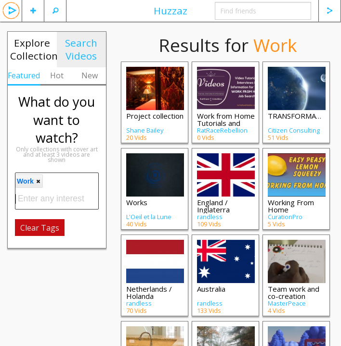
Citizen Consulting (294, 130)
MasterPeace (287, 303)
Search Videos (81, 49)
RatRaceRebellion (222, 130)
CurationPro (285, 216)
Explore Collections (33, 49)
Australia (211, 289)
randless (210, 216)
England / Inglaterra (213, 206)
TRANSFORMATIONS (303, 116)
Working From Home (291, 206)
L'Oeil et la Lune (148, 216)
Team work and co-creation (293, 292)
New (89, 75)
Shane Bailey (144, 130)
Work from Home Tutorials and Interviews (226, 123)
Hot (57, 75)
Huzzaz (170, 10)
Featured (24, 75)
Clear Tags (39, 227)
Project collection (155, 116)
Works (136, 202)
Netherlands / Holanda (149, 292)
